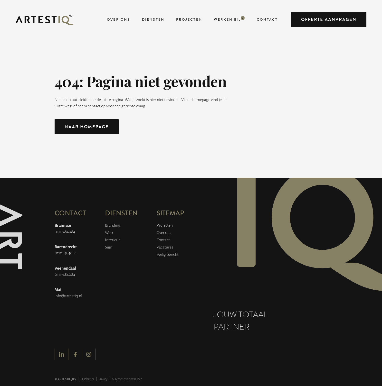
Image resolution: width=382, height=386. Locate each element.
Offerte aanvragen (328, 19)
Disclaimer (87, 379)
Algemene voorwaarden (127, 379)
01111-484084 (65, 253)
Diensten (153, 19)
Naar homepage (87, 127)
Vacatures (165, 247)
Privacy (102, 379)
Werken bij (227, 19)
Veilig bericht (168, 254)
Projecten (189, 19)
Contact (267, 19)
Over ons (118, 19)
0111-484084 (65, 231)
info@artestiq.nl (68, 295)
